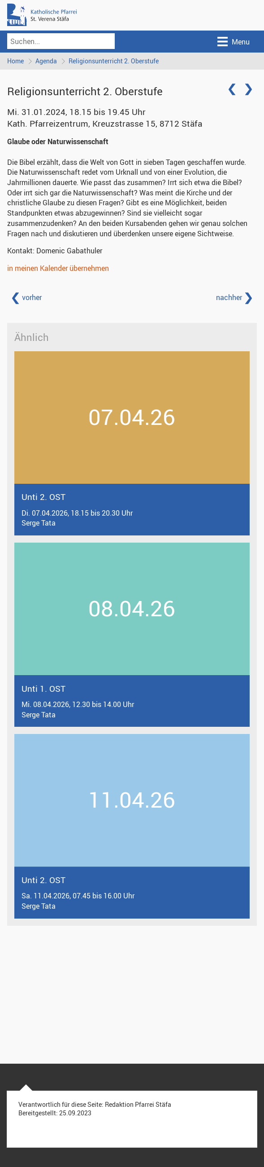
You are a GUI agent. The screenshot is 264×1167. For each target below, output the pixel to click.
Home (15, 61)
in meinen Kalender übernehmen (58, 268)
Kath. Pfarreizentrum (104, 123)
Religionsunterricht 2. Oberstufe (114, 61)
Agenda (46, 61)
